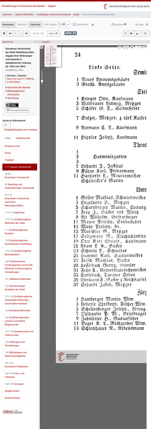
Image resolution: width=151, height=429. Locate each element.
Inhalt (8, 138)
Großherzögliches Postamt (16, 232)
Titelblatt (9, 160)
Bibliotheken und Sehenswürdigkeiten (16, 354)
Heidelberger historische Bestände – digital (28, 6)
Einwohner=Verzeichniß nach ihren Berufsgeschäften (17, 200)
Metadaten (8, 24)
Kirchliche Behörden (17, 310)
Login (139, 24)
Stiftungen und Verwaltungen (15, 344)
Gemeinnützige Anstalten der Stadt (15, 288)
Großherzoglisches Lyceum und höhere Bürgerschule (17, 321)
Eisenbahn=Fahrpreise (16, 365)
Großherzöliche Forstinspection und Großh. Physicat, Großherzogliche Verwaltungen (19, 266)
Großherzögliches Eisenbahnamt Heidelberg (18, 242)
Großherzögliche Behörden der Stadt (18, 221)
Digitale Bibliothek (24, 14)
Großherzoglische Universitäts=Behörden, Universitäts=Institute (18, 300)
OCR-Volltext (50, 24)
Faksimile (35, 24)
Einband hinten (12, 397)
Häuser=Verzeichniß (18, 167)
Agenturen (15, 212)
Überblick (22, 24)
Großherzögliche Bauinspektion (18, 253)
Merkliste (119, 24)
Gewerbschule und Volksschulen (19, 333)
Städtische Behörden (18, 279)
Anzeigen (14, 384)
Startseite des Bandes (18, 87)
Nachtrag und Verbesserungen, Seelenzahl (19, 186)
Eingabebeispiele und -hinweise (20, 129)
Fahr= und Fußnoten (14, 375)
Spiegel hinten (12, 391)
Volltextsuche (23, 138)
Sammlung (13, 98)
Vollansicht (80, 24)
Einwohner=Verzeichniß (17, 176)
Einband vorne (12, 146)
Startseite (7, 14)
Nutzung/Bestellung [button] (17, 110)
